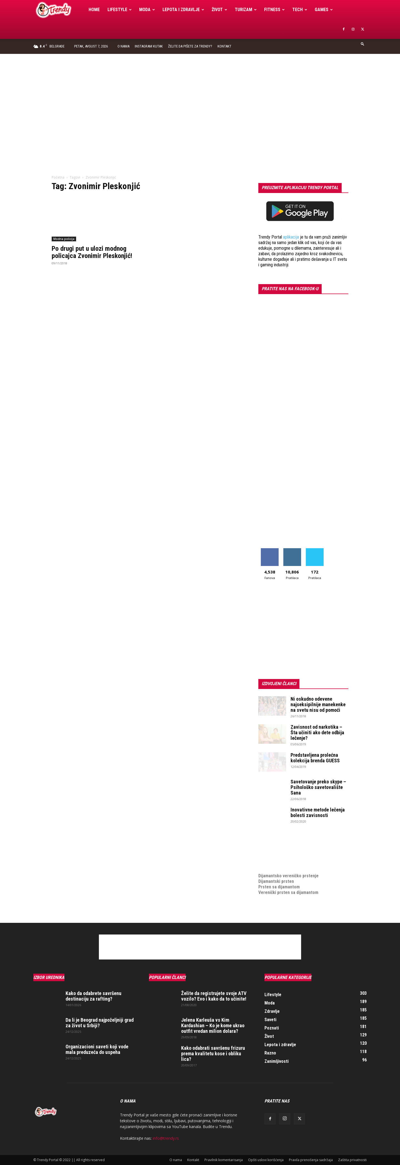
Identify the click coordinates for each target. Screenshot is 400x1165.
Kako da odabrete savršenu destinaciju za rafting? (93, 996)
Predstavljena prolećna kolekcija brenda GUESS (315, 757)
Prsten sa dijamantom (279, 887)
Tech (299, 9)
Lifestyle (120, 9)
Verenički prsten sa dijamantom (288, 892)
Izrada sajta (269, 848)
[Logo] (59, 10)
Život (219, 9)
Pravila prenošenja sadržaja (311, 1160)
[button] (362, 44)
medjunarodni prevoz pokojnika (288, 864)
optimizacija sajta (275, 842)
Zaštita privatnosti (352, 1160)
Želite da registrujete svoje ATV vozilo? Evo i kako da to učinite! (213, 996)
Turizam (246, 9)
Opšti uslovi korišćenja (266, 1160)
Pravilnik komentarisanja (223, 1160)
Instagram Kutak (149, 46)
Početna (58, 177)
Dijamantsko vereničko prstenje (288, 870)
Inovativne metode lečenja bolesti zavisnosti (318, 812)
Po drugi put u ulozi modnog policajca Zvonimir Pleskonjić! (92, 252)
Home (94, 9)
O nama (123, 46)
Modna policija (63, 239)
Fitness (274, 9)
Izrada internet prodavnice (283, 853)
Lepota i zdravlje (183, 9)
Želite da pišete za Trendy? (190, 46)
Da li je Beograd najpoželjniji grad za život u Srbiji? (100, 1022)
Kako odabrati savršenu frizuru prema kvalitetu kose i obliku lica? (213, 1053)
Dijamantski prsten (276, 881)
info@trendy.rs (166, 1138)
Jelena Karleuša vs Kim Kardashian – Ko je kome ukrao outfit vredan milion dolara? (212, 1025)
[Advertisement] (200, 95)
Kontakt (224, 46)
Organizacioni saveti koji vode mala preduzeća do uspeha (97, 1049)
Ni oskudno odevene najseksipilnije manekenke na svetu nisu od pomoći (318, 704)
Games (324, 9)
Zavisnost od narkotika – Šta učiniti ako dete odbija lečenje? (317, 732)
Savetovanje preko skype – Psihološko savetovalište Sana (318, 787)
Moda (147, 9)
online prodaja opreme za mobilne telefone (299, 859)
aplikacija (291, 237)
